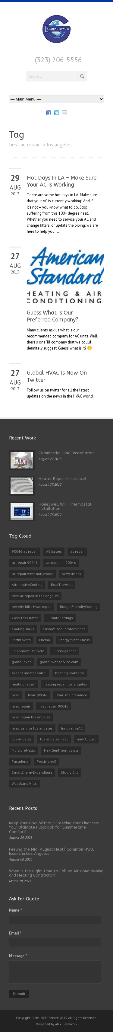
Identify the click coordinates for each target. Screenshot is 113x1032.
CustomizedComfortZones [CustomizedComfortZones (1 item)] (64, 629)
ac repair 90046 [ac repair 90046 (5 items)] (25, 562)
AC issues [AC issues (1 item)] (54, 551)
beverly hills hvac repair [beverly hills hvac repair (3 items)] (32, 606)
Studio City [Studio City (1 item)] (69, 772)
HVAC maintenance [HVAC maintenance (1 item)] (71, 695)
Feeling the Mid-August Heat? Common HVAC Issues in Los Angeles (51, 851)
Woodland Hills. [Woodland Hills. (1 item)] (25, 783)
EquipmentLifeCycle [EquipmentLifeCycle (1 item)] (28, 651)
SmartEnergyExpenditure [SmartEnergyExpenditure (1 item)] (32, 772)
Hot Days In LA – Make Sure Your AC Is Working (61, 181)
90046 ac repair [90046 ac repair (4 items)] (25, 551)
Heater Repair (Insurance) (62, 478)
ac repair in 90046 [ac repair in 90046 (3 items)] (61, 562)
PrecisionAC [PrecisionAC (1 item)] (46, 761)
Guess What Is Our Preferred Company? (52, 316)
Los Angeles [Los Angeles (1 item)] (22, 739)
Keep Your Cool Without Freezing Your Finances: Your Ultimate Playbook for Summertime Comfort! (54, 827)
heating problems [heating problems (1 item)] (70, 673)
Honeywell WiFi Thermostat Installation (65, 506)
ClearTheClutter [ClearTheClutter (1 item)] (25, 617)
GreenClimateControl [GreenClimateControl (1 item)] (29, 673)
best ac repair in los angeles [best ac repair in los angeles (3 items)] (35, 595)
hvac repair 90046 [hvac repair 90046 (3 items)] (53, 706)
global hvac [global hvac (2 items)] (21, 662)
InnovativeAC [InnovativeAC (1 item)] (72, 728)
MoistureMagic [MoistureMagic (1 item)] (24, 750)
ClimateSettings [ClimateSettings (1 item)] (59, 617)
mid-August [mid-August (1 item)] (86, 739)
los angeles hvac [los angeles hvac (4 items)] (54, 739)
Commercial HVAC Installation (67, 453)
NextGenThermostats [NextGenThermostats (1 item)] (61, 750)
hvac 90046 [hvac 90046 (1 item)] (37, 695)
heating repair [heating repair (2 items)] (23, 684)
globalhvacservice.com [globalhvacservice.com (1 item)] (59, 662)
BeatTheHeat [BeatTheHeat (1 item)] (62, 584)
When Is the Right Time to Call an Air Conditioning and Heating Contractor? (56, 873)
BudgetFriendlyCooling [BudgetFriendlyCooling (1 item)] (79, 606)
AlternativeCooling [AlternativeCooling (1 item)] (27, 584)
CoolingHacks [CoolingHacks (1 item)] (23, 629)
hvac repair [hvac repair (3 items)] (21, 706)
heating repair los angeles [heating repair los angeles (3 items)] (65, 684)
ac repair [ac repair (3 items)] (77, 551)
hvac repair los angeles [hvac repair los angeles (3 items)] (31, 717)
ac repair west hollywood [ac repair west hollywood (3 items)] (32, 573)
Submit (19, 994)
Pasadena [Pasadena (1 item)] (20, 761)
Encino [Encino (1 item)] (44, 639)
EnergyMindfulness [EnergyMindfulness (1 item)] (74, 639)
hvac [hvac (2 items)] (16, 695)
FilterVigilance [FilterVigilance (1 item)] (65, 651)
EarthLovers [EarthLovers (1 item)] (21, 639)
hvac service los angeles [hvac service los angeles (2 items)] (32, 728)
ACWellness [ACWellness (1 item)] (71, 573)
